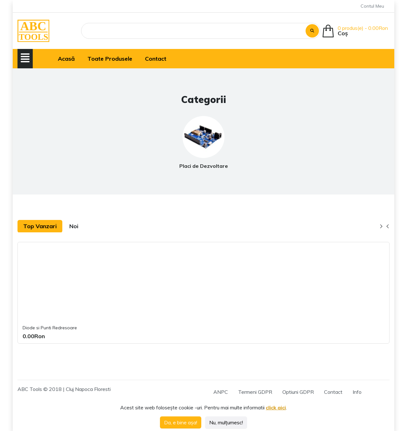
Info (357, 392)
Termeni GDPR (255, 392)
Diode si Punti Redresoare (50, 328)
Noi (73, 226)
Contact (333, 392)
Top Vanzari (40, 226)
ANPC (220, 392)
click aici (276, 407)
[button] (25, 58)
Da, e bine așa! (180, 422)
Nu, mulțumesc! (226, 422)
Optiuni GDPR (298, 392)
